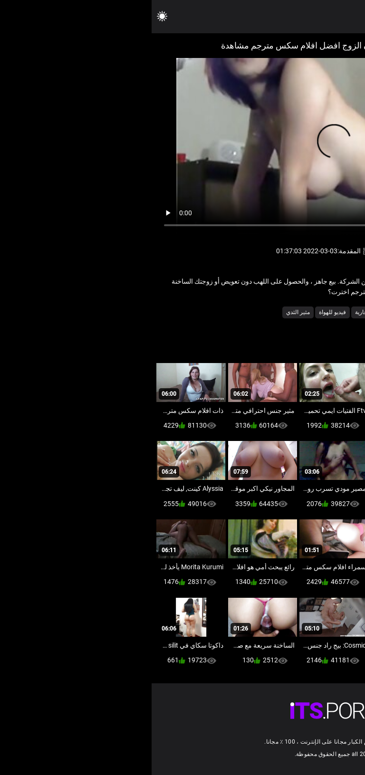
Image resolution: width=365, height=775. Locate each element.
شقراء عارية (217, 312)
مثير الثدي (146, 312)
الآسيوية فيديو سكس (290, 312)
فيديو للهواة (180, 312)
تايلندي (249, 312)
